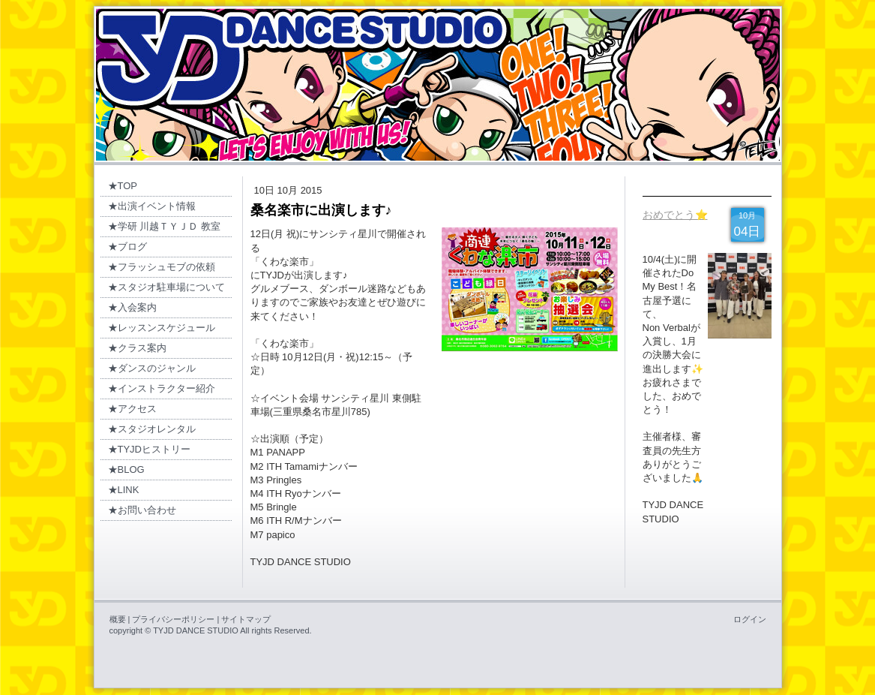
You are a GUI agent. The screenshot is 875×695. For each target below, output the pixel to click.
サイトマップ (246, 619)
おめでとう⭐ (675, 215)
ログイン (749, 619)
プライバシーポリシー (173, 619)
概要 (117, 619)
